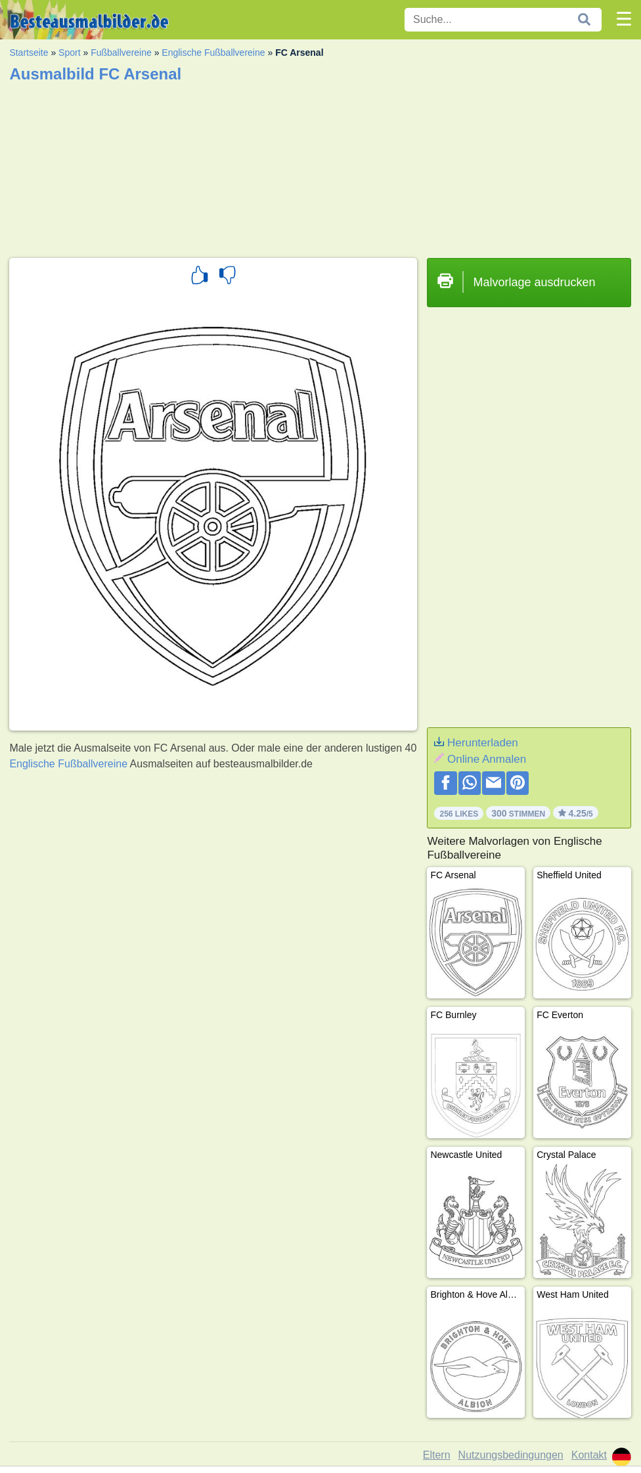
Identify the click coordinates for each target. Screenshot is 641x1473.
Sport (69, 52)
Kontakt (589, 1455)
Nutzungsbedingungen (511, 1455)
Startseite (28, 52)
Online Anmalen (486, 759)
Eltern (437, 1455)
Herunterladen (482, 742)
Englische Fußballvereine (213, 52)
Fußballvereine (121, 52)
